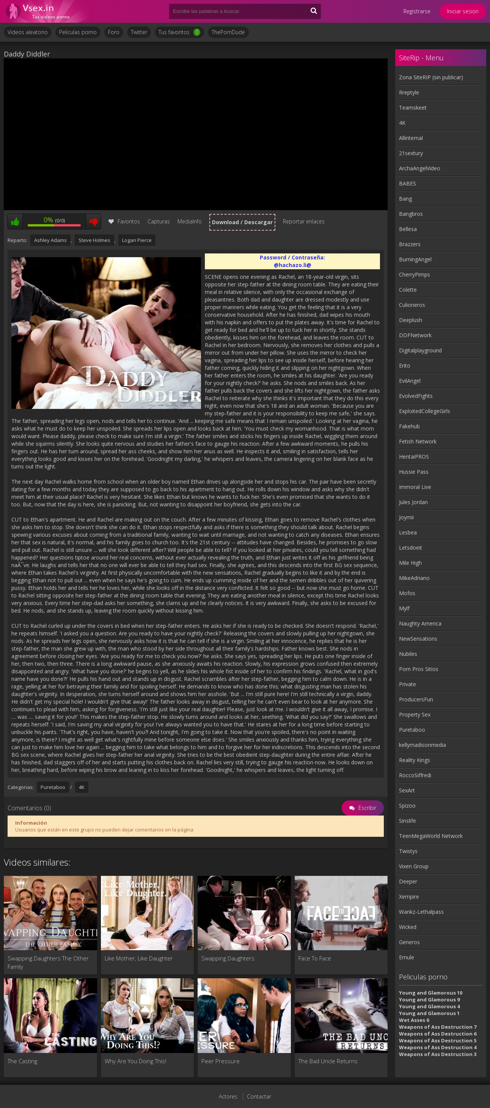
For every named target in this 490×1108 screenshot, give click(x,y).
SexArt (407, 790)
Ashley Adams (50, 240)
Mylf (404, 608)
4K (82, 787)
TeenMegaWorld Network (431, 835)
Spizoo (407, 805)
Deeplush (410, 320)
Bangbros (411, 213)
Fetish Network (418, 441)
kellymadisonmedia (422, 744)
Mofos (407, 593)
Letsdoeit (410, 547)
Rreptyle (409, 92)
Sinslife (407, 820)
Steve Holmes (94, 240)
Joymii (406, 517)
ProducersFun (416, 699)
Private (407, 684)
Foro (113, 32)
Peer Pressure (220, 1061)
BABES (407, 183)
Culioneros (412, 304)
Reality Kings (414, 760)
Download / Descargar (242, 222)
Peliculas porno (78, 32)
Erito (404, 365)
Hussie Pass (414, 471)
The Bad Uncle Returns (328, 1061)
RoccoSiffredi (415, 775)
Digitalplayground (420, 350)
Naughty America (420, 623)
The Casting (22, 1061)
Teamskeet (413, 107)
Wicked (407, 926)
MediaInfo (189, 221)
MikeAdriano (414, 578)
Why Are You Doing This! (135, 1061)
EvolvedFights (416, 395)
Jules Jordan (413, 502)
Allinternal (411, 137)
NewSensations (418, 638)
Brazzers (410, 244)
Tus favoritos (179, 32)
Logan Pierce (137, 240)
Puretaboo (53, 787)
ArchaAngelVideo (419, 168)
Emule (406, 957)
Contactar (259, 1096)
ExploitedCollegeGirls (424, 411)
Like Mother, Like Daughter (139, 958)
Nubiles (408, 653)
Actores (228, 1096)
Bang (405, 198)
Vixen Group (414, 866)
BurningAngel (415, 259)
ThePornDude (228, 32)
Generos (409, 942)
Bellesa (408, 229)
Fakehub (409, 426)
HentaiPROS (414, 456)
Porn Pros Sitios (418, 669)
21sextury (411, 153)
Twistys (408, 851)
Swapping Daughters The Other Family (48, 962)
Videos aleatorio (28, 32)
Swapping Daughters (227, 958)
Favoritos (124, 221)
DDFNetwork (415, 335)
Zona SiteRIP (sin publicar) (431, 77)
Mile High (410, 562)
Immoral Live (415, 486)
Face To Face (314, 958)
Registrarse (417, 11)
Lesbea (408, 532)
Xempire (409, 896)
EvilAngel (410, 380)
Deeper (408, 881)
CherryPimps (414, 274)
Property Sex (414, 714)
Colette (408, 289)
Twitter (139, 32)
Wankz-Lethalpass (421, 911)
